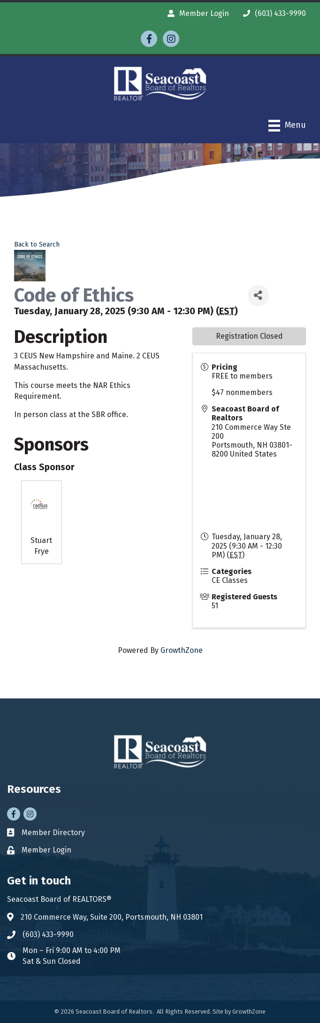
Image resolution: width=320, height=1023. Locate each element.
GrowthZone (181, 650)
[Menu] (287, 125)
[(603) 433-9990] (272, 13)
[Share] (258, 295)
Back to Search (37, 244)
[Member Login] (196, 13)
